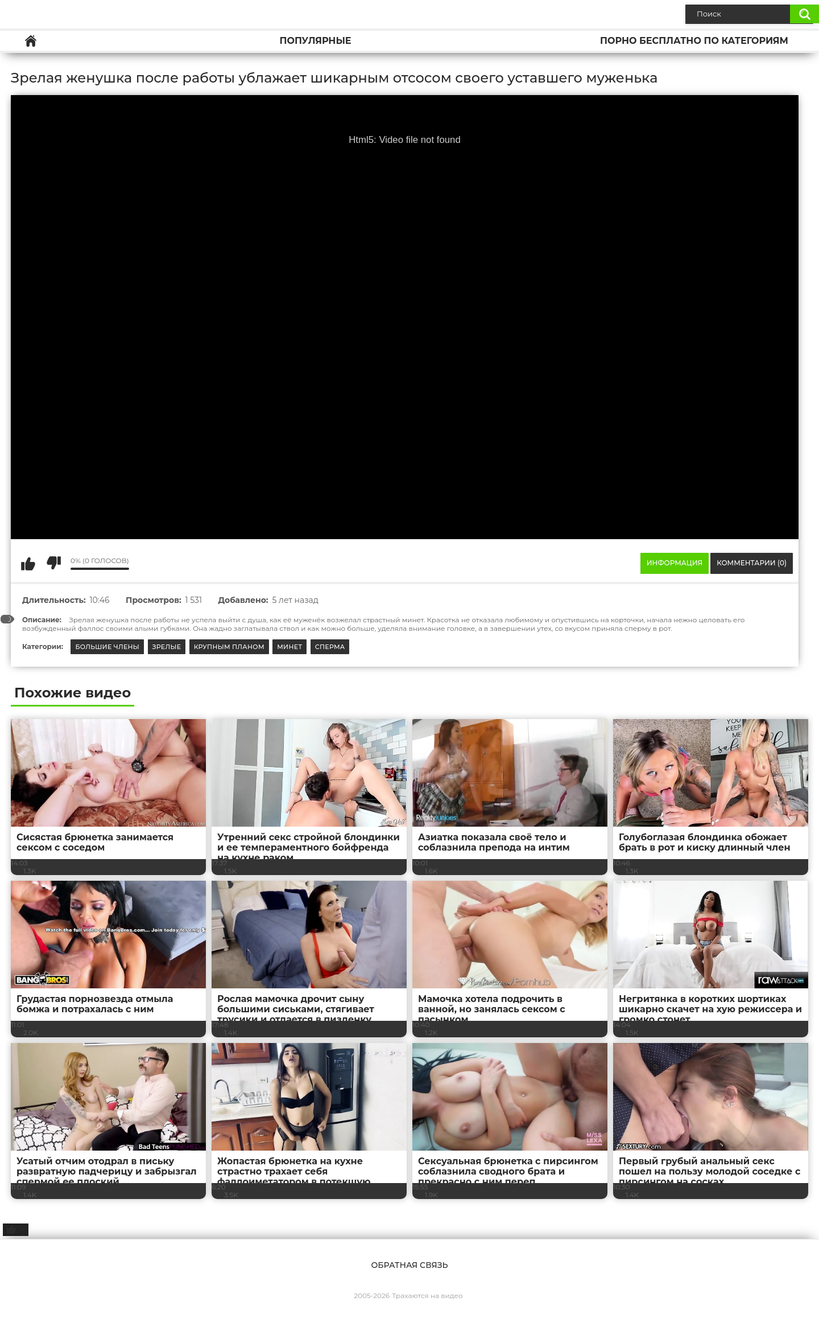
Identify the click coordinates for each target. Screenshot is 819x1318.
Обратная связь (409, 1265)
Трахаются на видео (427, 1295)
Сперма (330, 647)
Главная (31, 41)
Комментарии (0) (752, 563)
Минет (289, 647)
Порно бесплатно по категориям (694, 40)
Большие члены (107, 647)
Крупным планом (229, 647)
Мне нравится (27, 563)
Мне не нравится (53, 563)
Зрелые (166, 647)
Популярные (315, 40)
